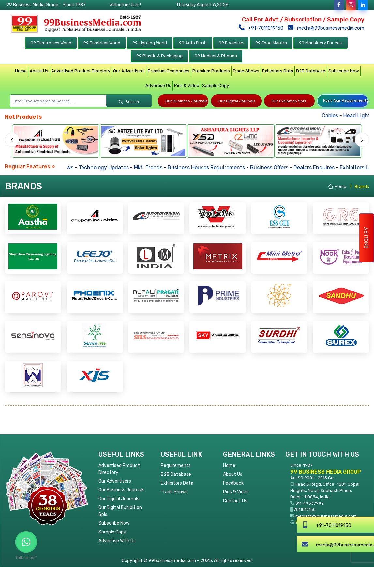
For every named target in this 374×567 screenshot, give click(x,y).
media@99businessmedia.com (327, 28)
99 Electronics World (51, 42)
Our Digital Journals (237, 101)
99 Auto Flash (193, 42)
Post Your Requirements (345, 100)
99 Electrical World (101, 42)
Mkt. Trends (159, 167)
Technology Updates (115, 167)
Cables (348, 115)
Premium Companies (168, 70)
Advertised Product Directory (80, 70)
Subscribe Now (343, 70)
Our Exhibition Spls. (289, 101)
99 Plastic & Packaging (159, 55)
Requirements (176, 465)
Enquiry (366, 237)
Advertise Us (158, 85)
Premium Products (211, 70)
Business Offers (281, 167)
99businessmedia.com (318, 522)
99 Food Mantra (271, 42)
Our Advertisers (129, 70)
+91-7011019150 (262, 28)
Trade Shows (246, 70)
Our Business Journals (186, 101)
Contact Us (235, 500)
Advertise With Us (117, 541)
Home (21, 70)
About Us (39, 70)
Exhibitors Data (277, 70)
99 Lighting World (149, 42)
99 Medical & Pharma (216, 55)
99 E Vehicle (231, 42)
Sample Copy (215, 85)
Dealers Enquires (325, 167)
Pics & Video (186, 85)
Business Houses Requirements (217, 167)
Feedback (233, 483)
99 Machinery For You (320, 42)
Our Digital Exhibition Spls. (120, 511)
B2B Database (310, 70)
